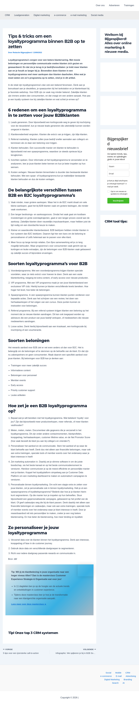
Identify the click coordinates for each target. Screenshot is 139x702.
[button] (16, 5)
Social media (97, 15)
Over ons (100, 5)
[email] (118, 174)
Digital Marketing (129, 677)
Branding (112, 680)
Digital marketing (42, 15)
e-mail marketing (79, 15)
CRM (7, 15)
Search (122, 680)
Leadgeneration (21, 15)
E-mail (102, 677)
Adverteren (114, 5)
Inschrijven (118, 200)
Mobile (111, 673)
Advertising (113, 677)
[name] (118, 166)
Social (103, 673)
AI (129, 680)
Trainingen (129, 5)
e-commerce (60, 15)
